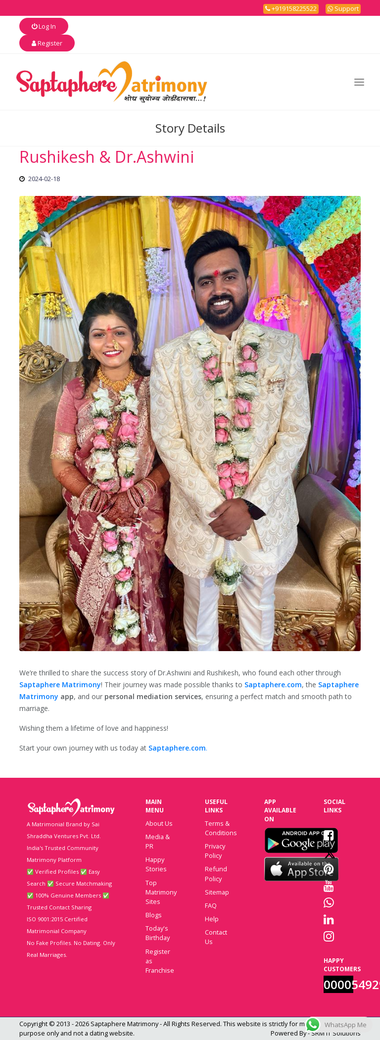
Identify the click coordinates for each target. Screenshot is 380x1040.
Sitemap (217, 892)
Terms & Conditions (221, 828)
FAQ (211, 905)
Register (47, 43)
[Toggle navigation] (359, 82)
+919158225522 (291, 8)
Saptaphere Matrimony (60, 684)
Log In (44, 26)
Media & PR (157, 841)
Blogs (153, 914)
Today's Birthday (157, 933)
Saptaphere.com (273, 684)
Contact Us (216, 937)
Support (343, 8)
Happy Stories (156, 864)
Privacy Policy (215, 851)
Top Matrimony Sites (161, 892)
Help (212, 918)
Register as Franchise (159, 961)
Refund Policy (216, 873)
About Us (159, 823)
